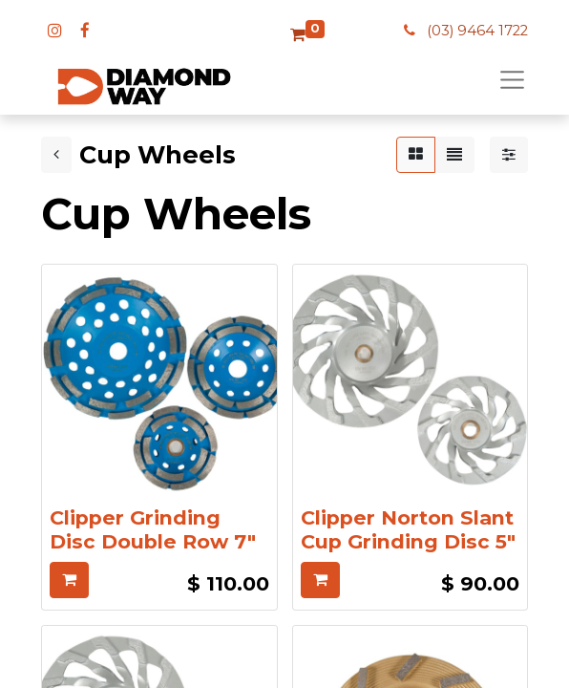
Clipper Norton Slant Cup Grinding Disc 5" (408, 529)
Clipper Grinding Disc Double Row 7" (153, 529)
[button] (69, 580)
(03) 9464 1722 (477, 30)
